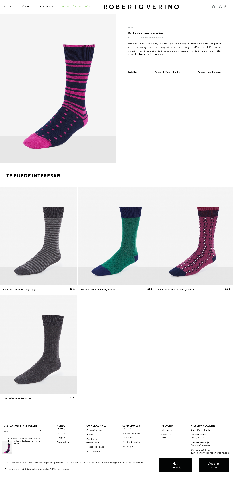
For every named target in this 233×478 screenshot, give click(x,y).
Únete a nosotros (131, 432)
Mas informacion (175, 465)
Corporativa (63, 442)
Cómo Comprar (94, 430)
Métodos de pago (95, 446)
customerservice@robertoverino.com (210, 452)
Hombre (26, 6)
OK (39, 431)
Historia (61, 432)
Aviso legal (127, 446)
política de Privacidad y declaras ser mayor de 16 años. (24, 441)
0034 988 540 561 (200, 445)
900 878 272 (197, 437)
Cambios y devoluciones (93, 441)
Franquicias (128, 437)
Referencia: (134, 38)
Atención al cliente (200, 430)
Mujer (8, 6)
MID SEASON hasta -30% (76, 6)
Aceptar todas (213, 465)
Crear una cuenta (166, 436)
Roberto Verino (141, 7)
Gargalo (61, 437)
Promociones (93, 451)
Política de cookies (132, 442)
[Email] (20, 431)
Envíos (89, 434)
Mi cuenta (166, 430)
